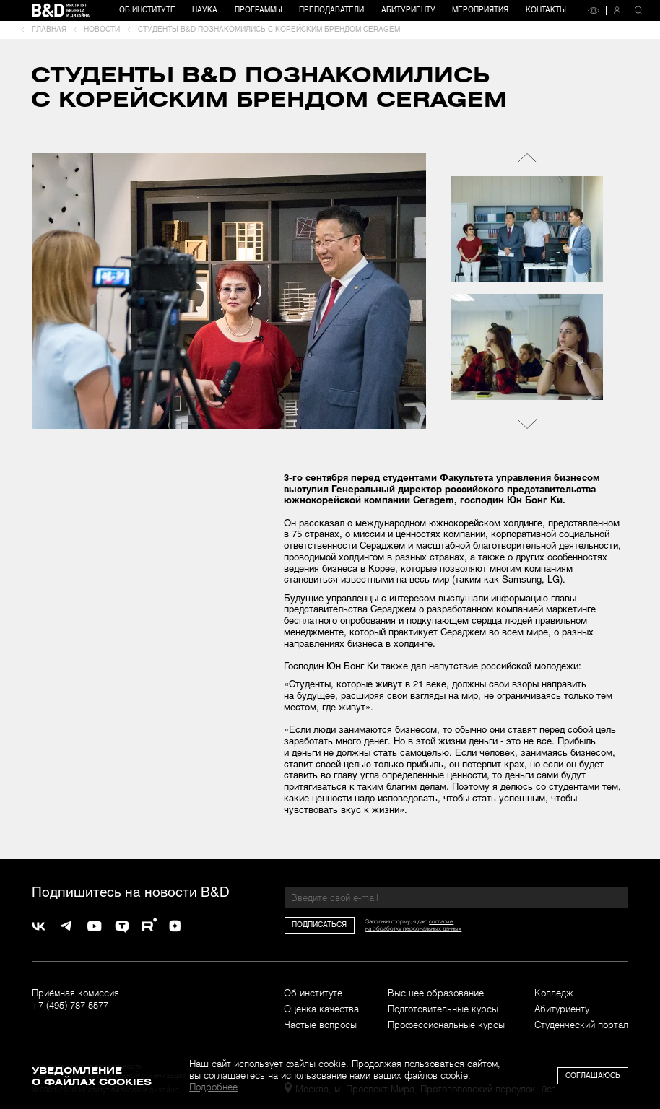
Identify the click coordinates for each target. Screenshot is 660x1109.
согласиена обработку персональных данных (413, 924)
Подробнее (213, 1086)
